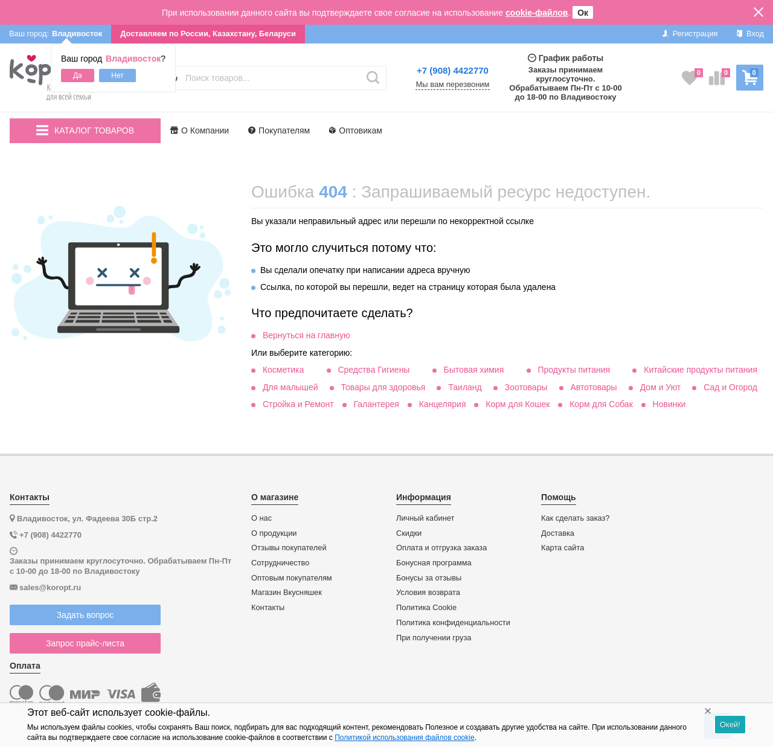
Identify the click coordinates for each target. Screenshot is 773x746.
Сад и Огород (730, 387)
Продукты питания (573, 370)
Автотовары (594, 387)
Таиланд (464, 387)
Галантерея (376, 404)
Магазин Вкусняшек (286, 592)
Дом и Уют (660, 387)
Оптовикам (355, 130)
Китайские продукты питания (700, 370)
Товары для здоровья (383, 387)
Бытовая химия (474, 370)
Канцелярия (442, 404)
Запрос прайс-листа (85, 643)
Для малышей (290, 387)
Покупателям (279, 130)
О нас (261, 518)
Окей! (730, 724)
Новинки (669, 404)
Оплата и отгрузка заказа (441, 548)
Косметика (283, 370)
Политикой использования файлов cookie (404, 737)
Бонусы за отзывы (428, 578)
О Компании (199, 130)
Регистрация (689, 33)
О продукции (274, 533)
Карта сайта (562, 548)
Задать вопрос (85, 615)
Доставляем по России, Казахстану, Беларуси (208, 33)
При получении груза (433, 638)
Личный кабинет (425, 518)
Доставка (557, 533)
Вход (750, 33)
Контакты (267, 607)
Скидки (409, 533)
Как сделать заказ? (575, 518)
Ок (582, 13)
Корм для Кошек (518, 404)
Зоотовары (526, 387)
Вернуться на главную (306, 335)
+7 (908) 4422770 (453, 70)
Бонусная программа (434, 563)
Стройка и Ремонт (298, 404)
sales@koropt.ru (50, 587)
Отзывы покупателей (289, 548)
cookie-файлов (536, 13)
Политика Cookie (426, 607)
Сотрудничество (280, 563)
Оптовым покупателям (291, 578)
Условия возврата (428, 592)
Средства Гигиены (373, 370)
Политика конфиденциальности (453, 623)
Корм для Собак (601, 404)
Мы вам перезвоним (452, 84)
